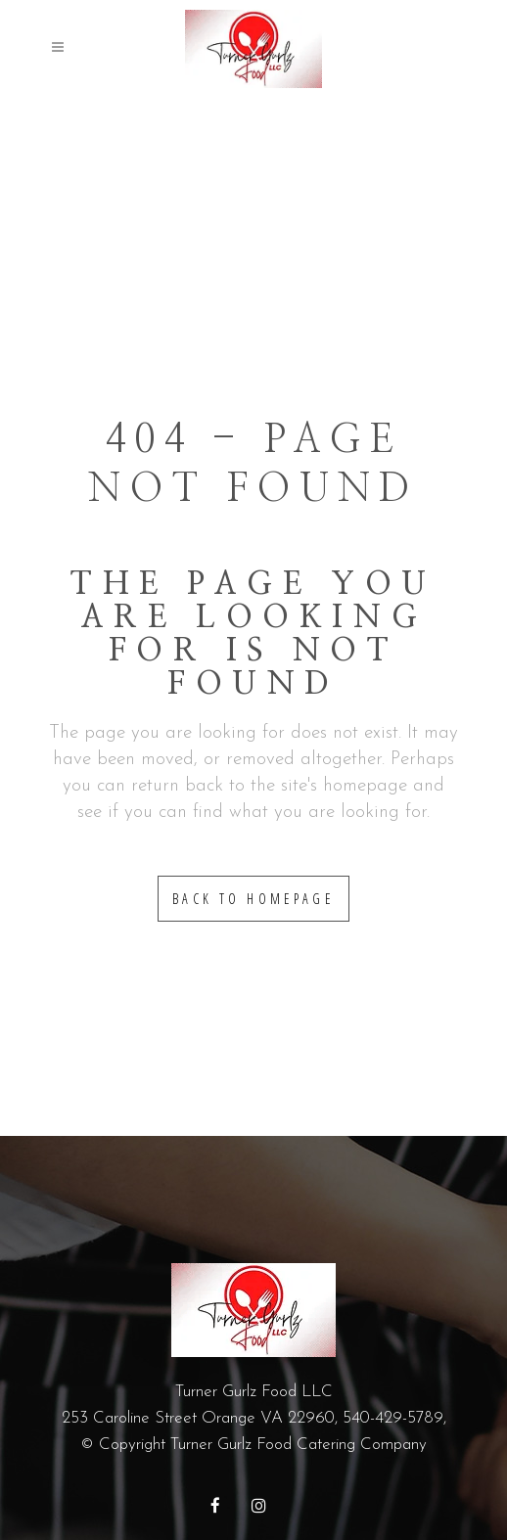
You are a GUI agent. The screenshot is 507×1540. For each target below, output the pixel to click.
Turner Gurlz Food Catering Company (298, 1444)
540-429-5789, (394, 1418)
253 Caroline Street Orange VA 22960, (202, 1418)
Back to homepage (253, 898)
